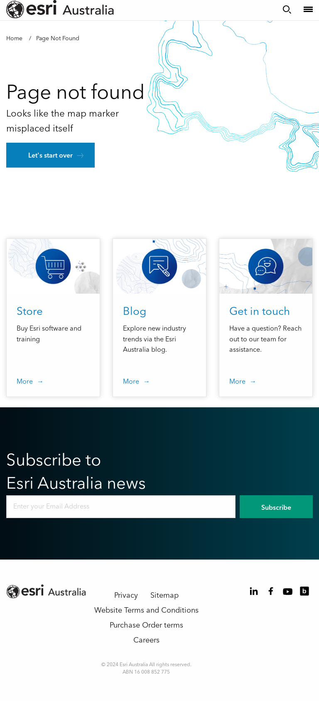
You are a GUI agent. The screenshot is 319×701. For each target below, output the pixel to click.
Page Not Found (57, 39)
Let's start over (50, 155)
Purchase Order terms (146, 625)
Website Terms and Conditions (146, 610)
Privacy (126, 595)
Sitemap (164, 595)
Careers (146, 640)
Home (14, 39)
